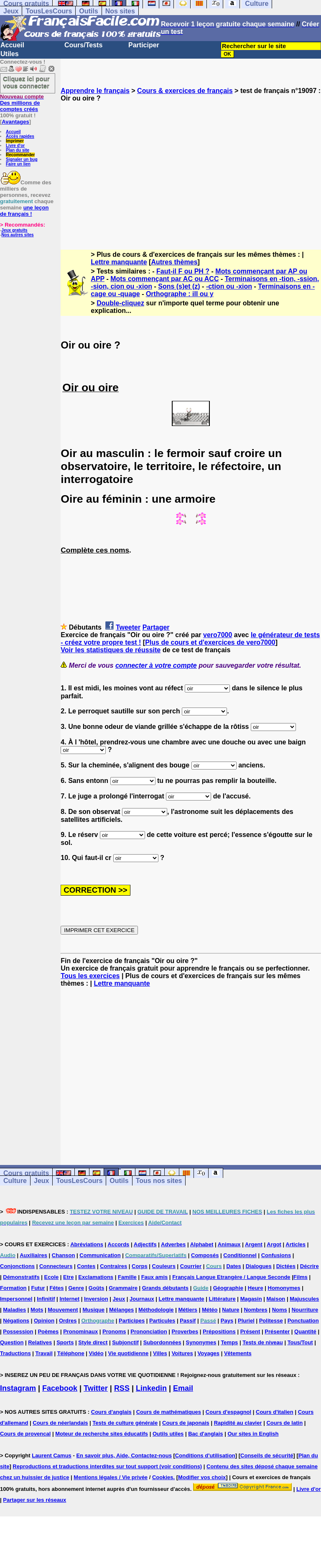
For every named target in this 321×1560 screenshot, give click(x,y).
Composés (205, 1255)
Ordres (68, 1320)
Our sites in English (252, 1434)
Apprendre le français (95, 90)
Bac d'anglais (205, 1434)
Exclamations (95, 1277)
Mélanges (121, 1310)
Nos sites (120, 11)
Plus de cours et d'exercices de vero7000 (210, 642)
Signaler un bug (22, 159)
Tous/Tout (300, 1342)
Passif (188, 1320)
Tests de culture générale (125, 1423)
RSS (122, 1388)
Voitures (182, 1353)
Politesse (271, 1320)
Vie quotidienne (128, 1353)
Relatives (40, 1342)
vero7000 (217, 634)
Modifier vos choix (202, 1477)
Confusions (276, 1255)
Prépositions (219, 1331)
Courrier (190, 1266)
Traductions (15, 1353)
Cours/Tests (83, 45)
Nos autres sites (17, 234)
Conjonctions (17, 1266)
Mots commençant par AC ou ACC (164, 278)
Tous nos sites (159, 1180)
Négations (16, 1320)
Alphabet (202, 1244)
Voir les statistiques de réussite (110, 649)
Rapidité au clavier (238, 1423)
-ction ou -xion (229, 286)
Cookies (162, 1477)
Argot (274, 1244)
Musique (93, 1310)
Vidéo (96, 1353)
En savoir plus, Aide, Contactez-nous (124, 1455)
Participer (143, 45)
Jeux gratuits (14, 230)
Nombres (255, 1310)
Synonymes (201, 1342)
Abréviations (86, 1244)
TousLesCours (48, 11)
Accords (118, 1244)
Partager (156, 627)
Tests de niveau (262, 1342)
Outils (88, 11)
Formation (13, 1288)
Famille (127, 1277)
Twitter (96, 1388)
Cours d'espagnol (228, 1412)
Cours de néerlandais (60, 1423)
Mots (37, 1310)
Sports (65, 1342)
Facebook (59, 1388)
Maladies (14, 1310)
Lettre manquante (119, 262)
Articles (295, 1244)
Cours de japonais (185, 1423)
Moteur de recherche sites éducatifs (101, 1434)
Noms (279, 1310)
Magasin (251, 1299)
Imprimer (15, 141)
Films (300, 1277)
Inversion (96, 1299)
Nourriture (305, 1310)
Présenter (277, 1331)
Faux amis (154, 1277)
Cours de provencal (25, 1434)
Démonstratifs (21, 1277)
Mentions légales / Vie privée (111, 1477)
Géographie (228, 1288)
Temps (229, 1342)
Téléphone (70, 1353)
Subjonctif (125, 1342)
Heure (255, 1288)
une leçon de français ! (24, 210)
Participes (132, 1320)
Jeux (10, 11)
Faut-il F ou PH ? (182, 271)
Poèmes (48, 1331)
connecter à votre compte (156, 665)
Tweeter (128, 627)
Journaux (142, 1299)
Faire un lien (18, 164)
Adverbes (173, 1244)
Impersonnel (16, 1299)
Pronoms (114, 1331)
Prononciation (148, 1331)
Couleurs (164, 1266)
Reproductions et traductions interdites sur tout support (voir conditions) (107, 1466)
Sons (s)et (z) (179, 286)
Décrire (309, 1266)
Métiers (187, 1310)
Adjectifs (145, 1244)
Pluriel (246, 1320)
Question (11, 1342)
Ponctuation (303, 1320)
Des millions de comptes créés (22, 102)
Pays (227, 1320)
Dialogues (259, 1266)
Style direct (92, 1342)
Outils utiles (168, 1434)
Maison (276, 1299)
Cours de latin (284, 1423)
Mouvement (63, 1310)
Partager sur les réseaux (34, 1500)
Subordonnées (162, 1342)
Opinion (44, 1320)
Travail (44, 1353)
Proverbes (185, 1331)
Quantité (305, 1331)
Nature (230, 1310)
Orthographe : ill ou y (180, 293)
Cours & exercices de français (185, 90)
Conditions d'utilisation (205, 1455)
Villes (160, 1353)
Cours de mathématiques (168, 1412)
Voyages (209, 1353)
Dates (233, 1266)
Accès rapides (20, 136)
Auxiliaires (33, 1255)
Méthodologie (156, 1310)
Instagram (18, 1388)
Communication (99, 1255)
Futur (38, 1288)
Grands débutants (165, 1288)
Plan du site (17, 150)
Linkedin (151, 1388)
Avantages (15, 122)
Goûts (96, 1288)
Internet (69, 1299)
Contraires (113, 1266)
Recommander (20, 154)
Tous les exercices (90, 975)
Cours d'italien (274, 1412)
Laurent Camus (51, 1455)
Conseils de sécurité (266, 1455)
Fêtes (57, 1288)
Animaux (229, 1244)
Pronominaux (80, 1331)
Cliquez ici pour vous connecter (26, 82)
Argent (253, 1244)
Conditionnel (239, 1255)
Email (183, 1388)
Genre (76, 1288)
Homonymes (284, 1288)
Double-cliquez (120, 303)
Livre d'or (15, 145)
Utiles (9, 53)
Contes (86, 1266)
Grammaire (123, 1288)
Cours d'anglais (111, 1412)
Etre (68, 1277)
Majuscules (304, 1299)
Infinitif (46, 1299)
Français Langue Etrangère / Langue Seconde (231, 1277)
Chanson (63, 1255)
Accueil (12, 45)
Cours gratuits (26, 1173)
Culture (15, 1180)
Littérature (222, 1299)
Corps (140, 1266)
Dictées (286, 1266)
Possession (18, 1331)
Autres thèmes (174, 262)
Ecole (51, 1277)
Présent (250, 1331)
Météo (210, 1310)
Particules (162, 1320)
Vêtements (238, 1353)
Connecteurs (55, 1266)
